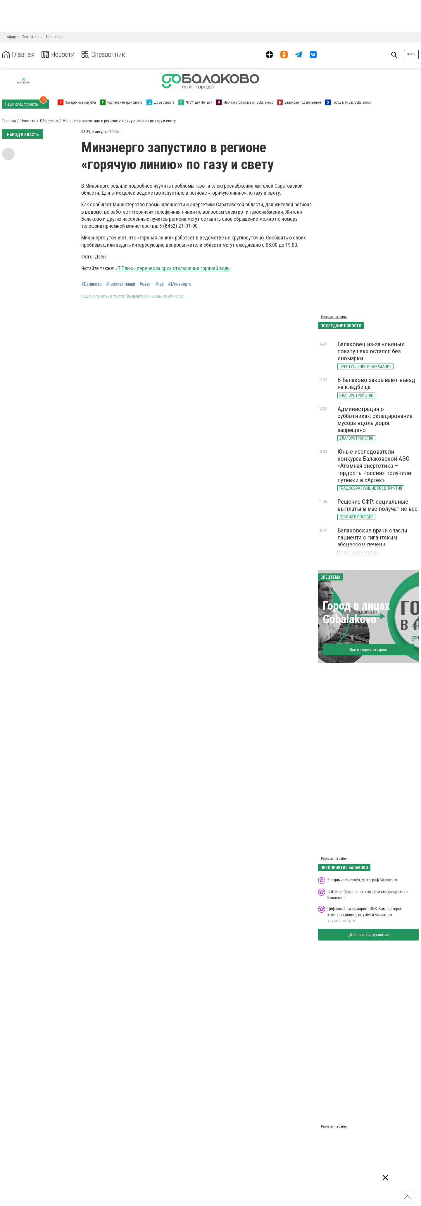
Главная (18, 55)
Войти (411, 54)
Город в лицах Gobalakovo (356, 612)
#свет (145, 284)
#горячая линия (120, 284)
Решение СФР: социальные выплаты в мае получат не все (377, 505)
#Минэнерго (179, 284)
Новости (58, 55)
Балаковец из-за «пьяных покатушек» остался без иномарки (370, 351)
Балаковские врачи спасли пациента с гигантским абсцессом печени (372, 537)
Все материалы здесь (368, 649)
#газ (159, 284)
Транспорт (54, 37)
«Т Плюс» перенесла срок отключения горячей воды (173, 268)
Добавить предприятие (368, 934)
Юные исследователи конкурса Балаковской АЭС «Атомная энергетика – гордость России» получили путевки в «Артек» (374, 466)
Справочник (103, 55)
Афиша (13, 37)
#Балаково (91, 284)
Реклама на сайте (334, 317)
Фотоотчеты (32, 37)
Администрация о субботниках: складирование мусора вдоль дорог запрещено (375, 419)
